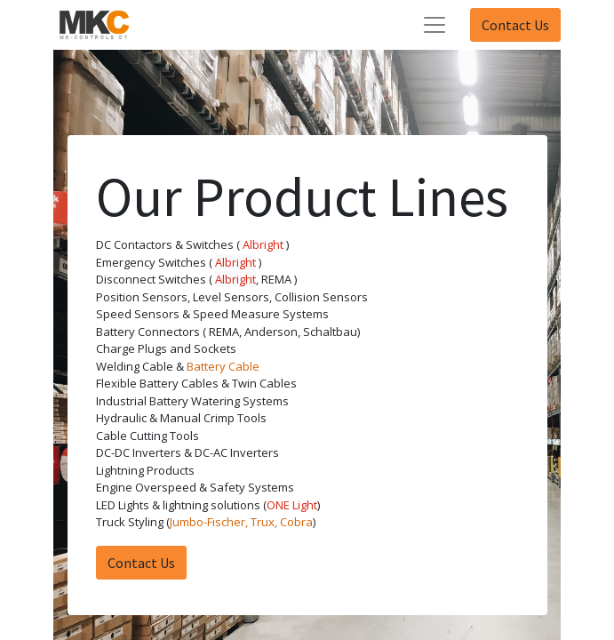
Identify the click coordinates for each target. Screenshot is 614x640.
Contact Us (515, 25)
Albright (263, 244)
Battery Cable (223, 366)
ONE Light (292, 505)
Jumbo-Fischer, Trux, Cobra (241, 522)
